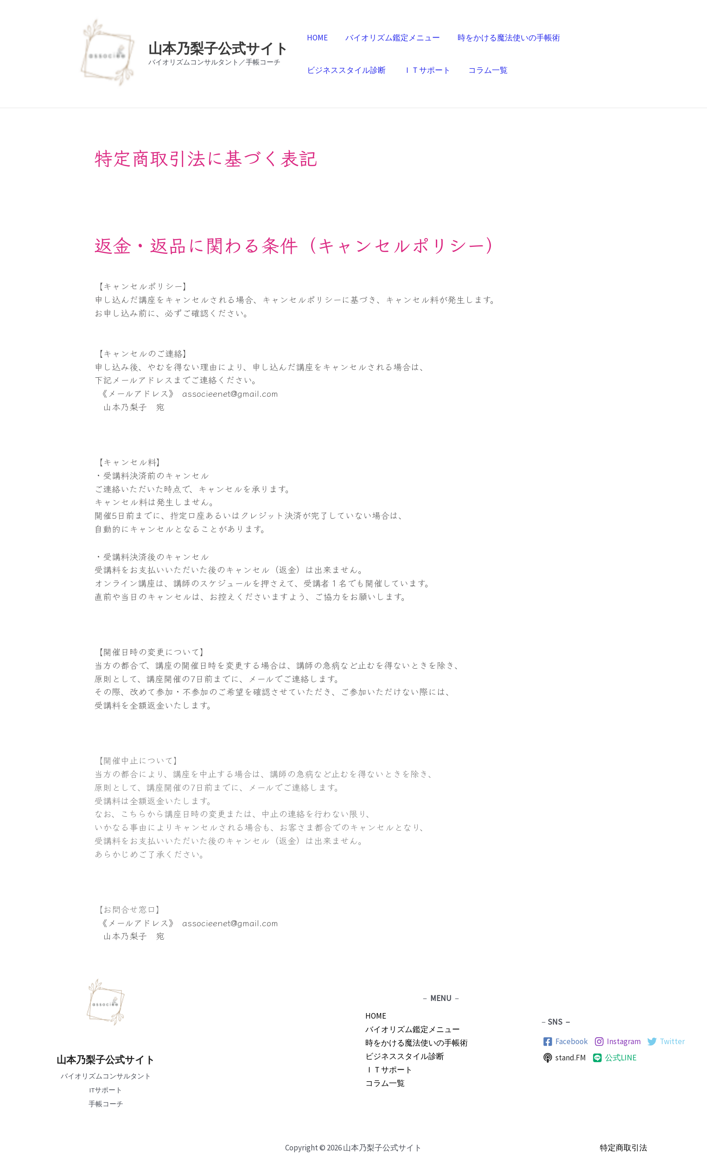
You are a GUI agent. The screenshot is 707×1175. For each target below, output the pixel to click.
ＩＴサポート (424, 70)
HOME (316, 37)
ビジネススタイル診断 (345, 70)
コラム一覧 (483, 70)
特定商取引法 (623, 1148)
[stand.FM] (564, 1058)
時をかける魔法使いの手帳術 (504, 37)
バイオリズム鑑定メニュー (390, 37)
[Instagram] (617, 1041)
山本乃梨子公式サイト (218, 48)
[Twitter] (666, 1041)
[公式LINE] (614, 1058)
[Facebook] (565, 1041)
